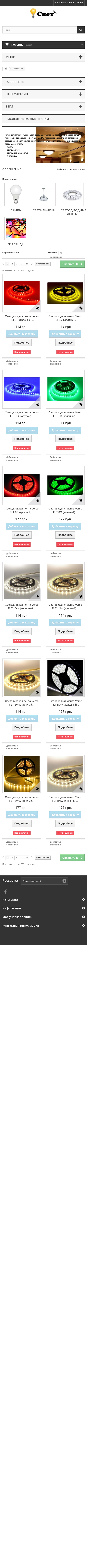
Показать (53, 253)
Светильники (44, 210)
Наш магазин (17, 94)
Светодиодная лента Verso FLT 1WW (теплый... (22, 703)
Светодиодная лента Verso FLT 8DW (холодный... (65, 703)
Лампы (16, 210)
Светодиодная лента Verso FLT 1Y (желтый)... (65, 318)
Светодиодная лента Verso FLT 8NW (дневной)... (65, 799)
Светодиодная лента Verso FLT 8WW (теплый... (22, 799)
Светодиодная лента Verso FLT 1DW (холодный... (22, 606)
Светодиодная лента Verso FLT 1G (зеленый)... (65, 414)
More (7, 160)
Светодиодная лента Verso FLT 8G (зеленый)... (65, 510)
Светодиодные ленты (73, 212)
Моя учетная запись (17, 917)
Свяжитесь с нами (64, 2)
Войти (80, 2)
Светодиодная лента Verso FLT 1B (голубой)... (22, 414)
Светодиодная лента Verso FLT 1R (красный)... (22, 318)
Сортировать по (10, 253)
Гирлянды (15, 244)
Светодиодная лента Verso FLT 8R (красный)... (22, 510)
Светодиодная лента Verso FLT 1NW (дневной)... (65, 606)
